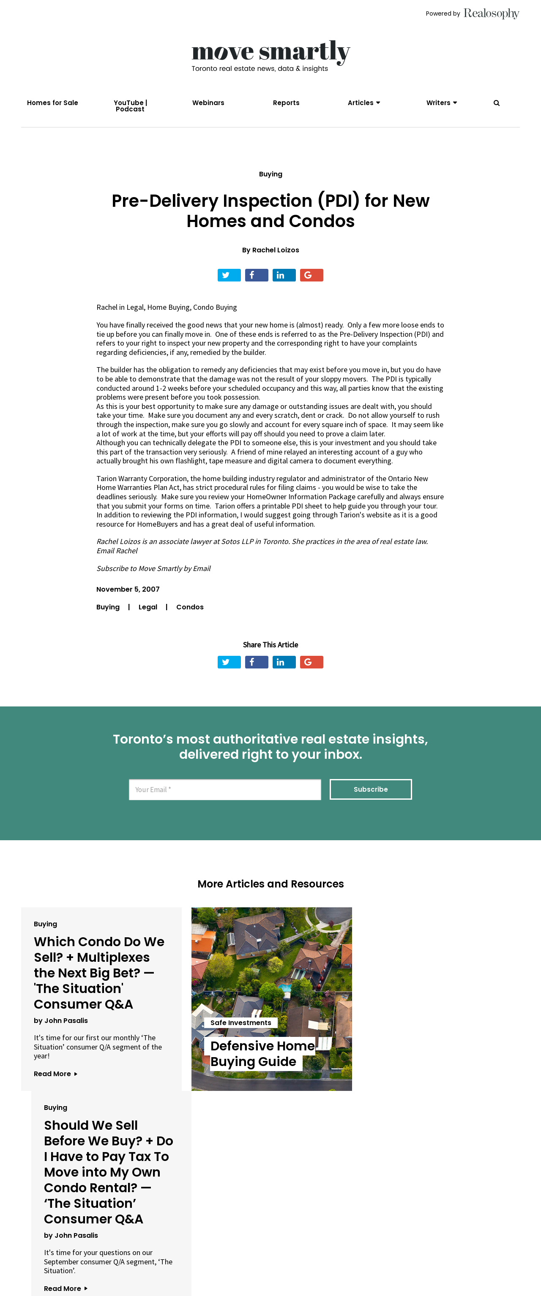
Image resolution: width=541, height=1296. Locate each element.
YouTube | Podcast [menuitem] (130, 106)
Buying (270, 174)
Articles (361, 102)
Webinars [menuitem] (208, 102)
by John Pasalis (61, 1020)
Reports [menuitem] (286, 102)
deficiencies (148, 352)
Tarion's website (365, 515)
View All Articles (270, 1159)
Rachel (106, 307)
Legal (135, 307)
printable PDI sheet (293, 506)
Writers (438, 102)
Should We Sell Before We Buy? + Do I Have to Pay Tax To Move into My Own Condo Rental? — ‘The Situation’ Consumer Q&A (434, 988)
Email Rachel (116, 550)
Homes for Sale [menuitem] (52, 102)
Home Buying (168, 307)
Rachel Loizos (275, 250)
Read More (55, 1074)
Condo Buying (215, 307)
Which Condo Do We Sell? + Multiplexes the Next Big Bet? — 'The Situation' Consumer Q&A (99, 973)
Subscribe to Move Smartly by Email (153, 568)
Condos (190, 607)
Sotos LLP (237, 542)
